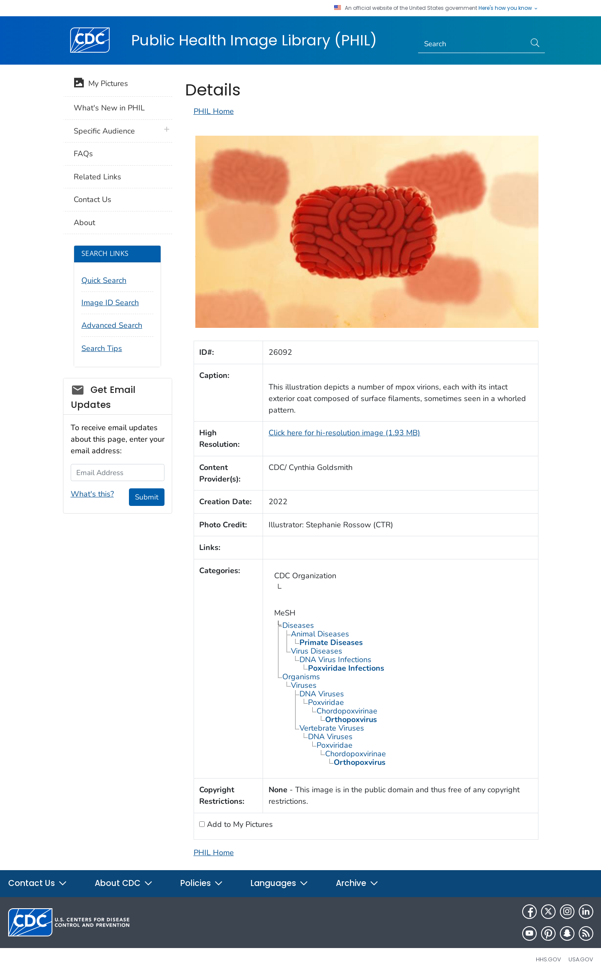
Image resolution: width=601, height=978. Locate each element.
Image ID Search (110, 302)
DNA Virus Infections (335, 659)
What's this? (92, 494)
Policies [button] (201, 883)
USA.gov (580, 959)
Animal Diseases (320, 634)
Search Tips (101, 348)
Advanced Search (111, 325)
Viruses (304, 685)
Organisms (301, 677)
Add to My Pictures (239, 824)
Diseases (298, 625)
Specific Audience (104, 131)
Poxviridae (326, 702)
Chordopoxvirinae (347, 711)
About (84, 222)
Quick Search (103, 280)
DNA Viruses (321, 694)
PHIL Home (214, 111)
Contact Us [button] (37, 883)
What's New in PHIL (109, 108)
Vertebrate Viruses (331, 728)
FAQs (83, 154)
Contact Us (92, 199)
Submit (146, 497)
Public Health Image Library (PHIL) (254, 40)
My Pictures (101, 84)
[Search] (472, 44)
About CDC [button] (124, 883)
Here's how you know (508, 8)
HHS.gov (548, 959)
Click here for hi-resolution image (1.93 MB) (344, 433)
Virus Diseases (316, 651)
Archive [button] (357, 883)
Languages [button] (279, 883)
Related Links (97, 177)
